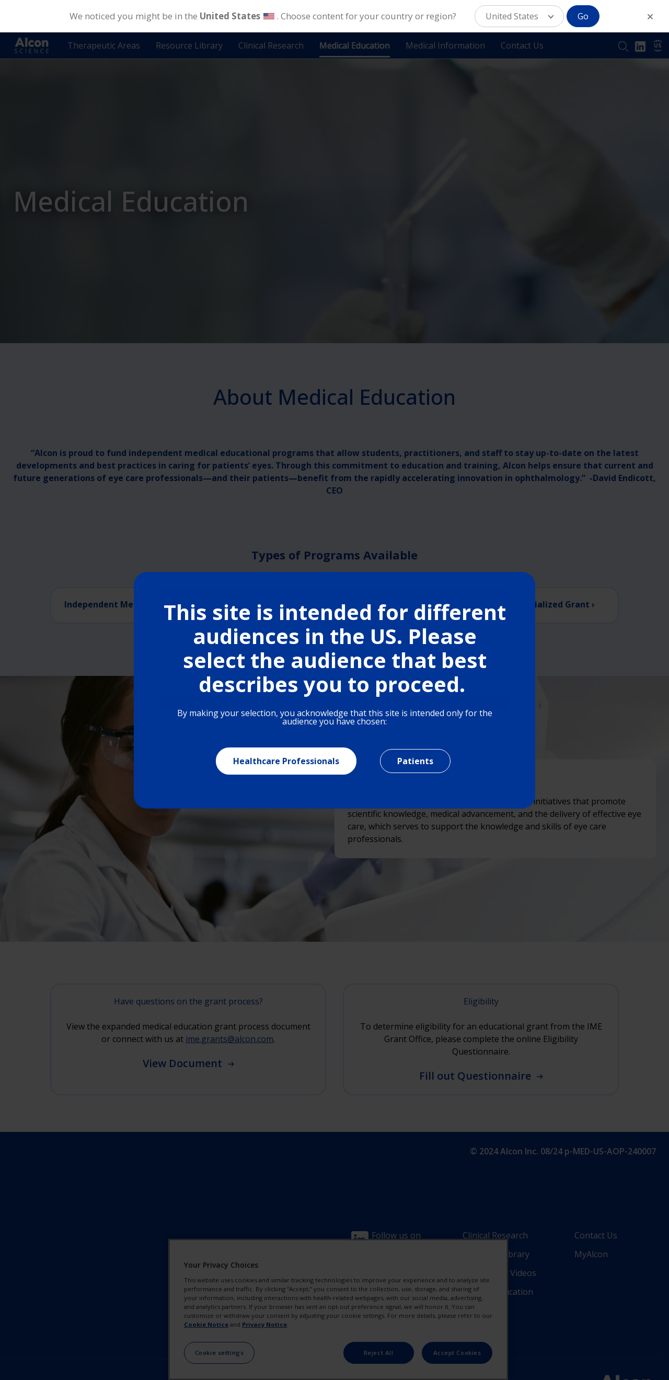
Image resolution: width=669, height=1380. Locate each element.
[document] (334, 690)
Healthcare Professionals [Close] (286, 761)
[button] (519, 16)
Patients (415, 761)
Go (583, 16)
